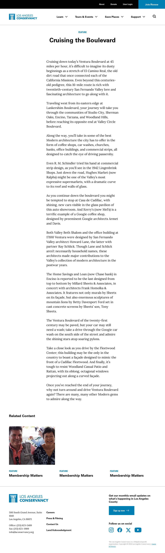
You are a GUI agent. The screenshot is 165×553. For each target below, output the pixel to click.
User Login (128, 4)
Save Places (112, 16)
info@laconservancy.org (21, 532)
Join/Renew (151, 4)
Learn (60, 16)
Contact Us (52, 524)
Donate (114, 4)
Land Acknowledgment (58, 530)
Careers (50, 512)
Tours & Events (84, 16)
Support (136, 16)
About (101, 4)
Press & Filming (54, 518)
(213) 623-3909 (21, 528)
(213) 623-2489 (24, 525)
